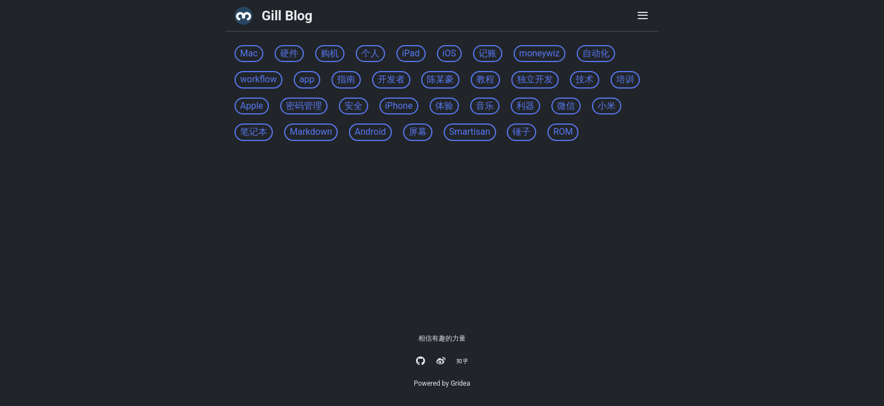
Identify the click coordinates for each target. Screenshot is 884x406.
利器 (525, 105)
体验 (444, 105)
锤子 (521, 131)
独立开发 (535, 79)
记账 (488, 53)
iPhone (399, 105)
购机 (330, 53)
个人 (370, 53)
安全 (353, 105)
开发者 (391, 79)
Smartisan (469, 131)
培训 (625, 79)
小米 (607, 105)
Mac (249, 53)
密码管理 (304, 105)
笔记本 (253, 131)
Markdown (311, 131)
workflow (258, 79)
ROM (563, 131)
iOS (449, 53)
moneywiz (539, 53)
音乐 (485, 105)
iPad (411, 53)
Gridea (460, 383)
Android (370, 131)
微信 (566, 105)
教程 (485, 79)
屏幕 (418, 131)
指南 (346, 79)
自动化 (595, 53)
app (307, 79)
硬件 (289, 53)
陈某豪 (440, 79)
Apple (251, 105)
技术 (585, 79)
